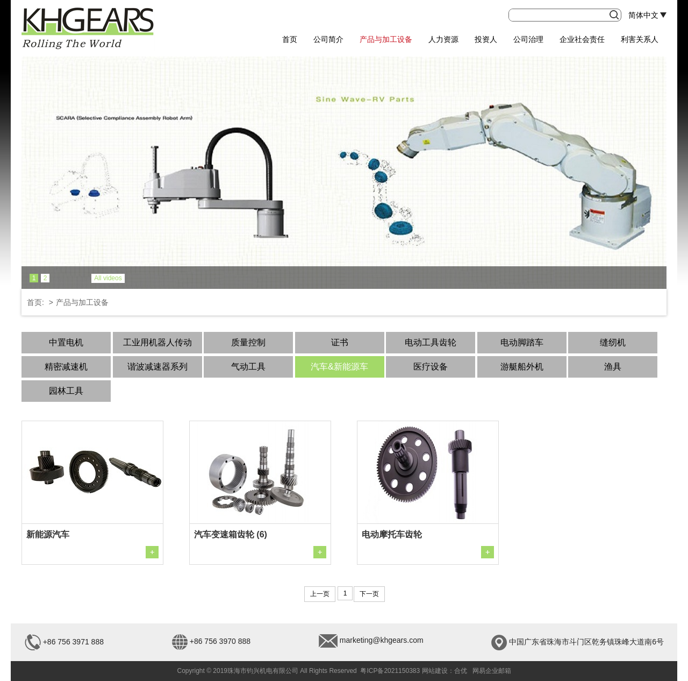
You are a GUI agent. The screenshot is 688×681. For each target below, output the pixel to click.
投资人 (486, 39)
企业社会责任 (582, 39)
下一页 (369, 594)
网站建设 (435, 671)
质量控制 (248, 342)
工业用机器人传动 (157, 342)
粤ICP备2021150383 (390, 671)
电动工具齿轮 (430, 342)
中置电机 (66, 342)
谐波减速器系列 (157, 366)
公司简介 (328, 39)
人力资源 (443, 39)
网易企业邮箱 (491, 671)
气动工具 (248, 366)
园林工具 (66, 390)
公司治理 (528, 39)
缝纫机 (613, 342)
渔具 (612, 366)
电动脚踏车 (521, 342)
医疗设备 (430, 366)
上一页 (319, 594)
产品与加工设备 (386, 39)
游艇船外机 (521, 366)
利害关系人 (639, 39)
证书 (339, 342)
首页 (289, 39)
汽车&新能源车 (339, 366)
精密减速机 (66, 366)
